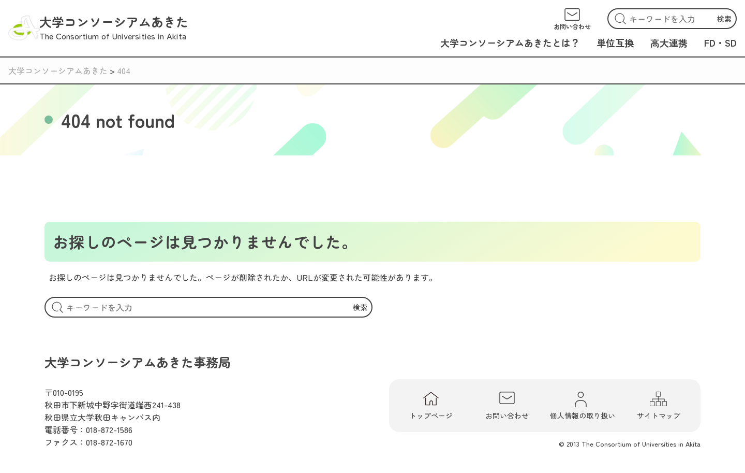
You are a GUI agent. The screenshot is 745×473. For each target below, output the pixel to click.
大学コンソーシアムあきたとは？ (510, 42)
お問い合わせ (507, 406)
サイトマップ (658, 406)
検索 (724, 18)
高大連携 (669, 42)
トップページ (431, 406)
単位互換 (615, 42)
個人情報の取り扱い (582, 406)
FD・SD (720, 42)
